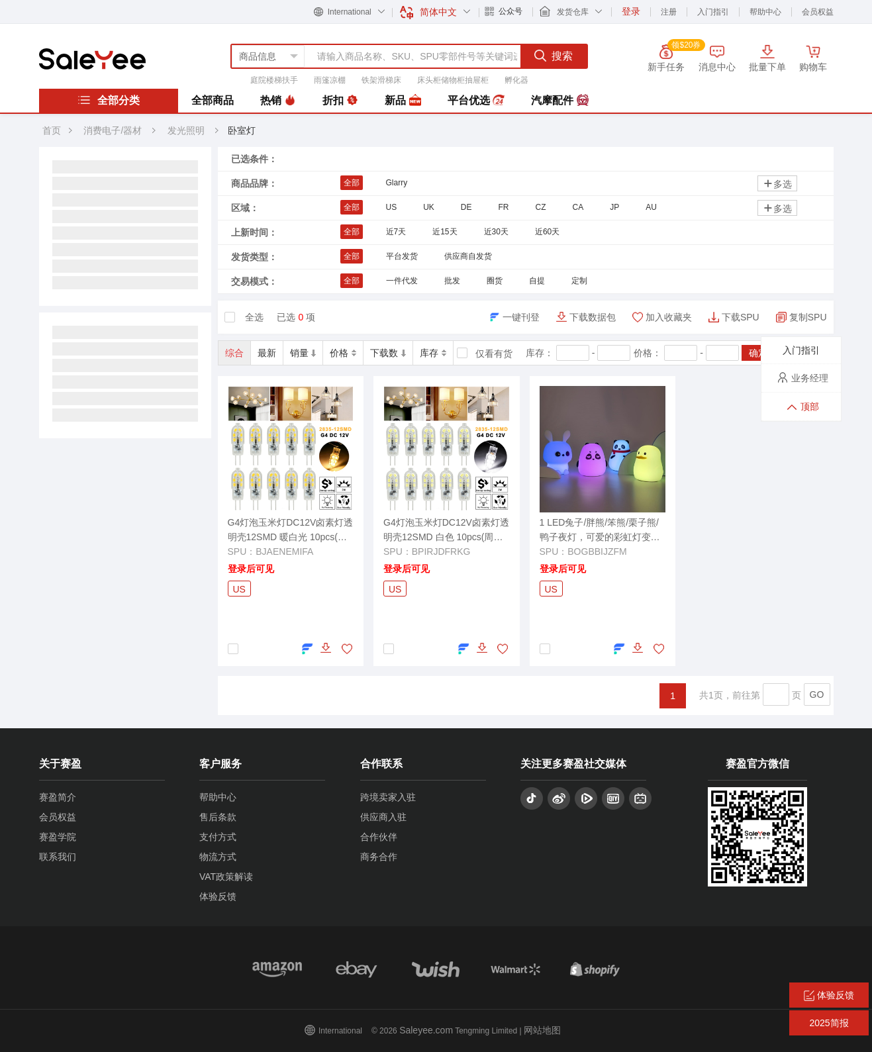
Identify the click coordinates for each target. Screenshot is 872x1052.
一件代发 (402, 280)
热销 (278, 100)
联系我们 (57, 856)
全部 (352, 182)
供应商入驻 (383, 817)
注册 (669, 12)
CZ (541, 207)
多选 (777, 183)
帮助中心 (765, 12)
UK (428, 207)
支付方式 (217, 837)
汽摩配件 (559, 100)
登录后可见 (251, 568)
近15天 (444, 231)
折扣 (340, 100)
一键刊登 (521, 317)
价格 (343, 353)
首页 (51, 130)
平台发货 (402, 256)
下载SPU (740, 317)
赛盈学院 (57, 837)
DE (466, 207)
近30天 (496, 231)
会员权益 (818, 12)
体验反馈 (217, 896)
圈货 (495, 280)
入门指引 (713, 12)
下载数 (388, 353)
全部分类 (108, 100)
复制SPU (808, 317)
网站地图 (542, 1030)
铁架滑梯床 (381, 80)
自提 (537, 280)
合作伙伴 (378, 837)
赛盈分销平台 (92, 59)
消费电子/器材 (112, 130)
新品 (402, 100)
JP (614, 207)
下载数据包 (592, 317)
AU (651, 207)
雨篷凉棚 (330, 80)
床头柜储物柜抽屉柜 (453, 80)
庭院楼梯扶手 (274, 80)
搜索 (553, 56)
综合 (234, 353)
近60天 (547, 231)
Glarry (397, 182)
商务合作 (378, 856)
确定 (758, 353)
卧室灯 (242, 130)
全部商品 (212, 100)
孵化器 (516, 80)
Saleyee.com (426, 1030)
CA (578, 207)
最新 (267, 353)
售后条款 (217, 817)
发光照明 (187, 130)
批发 (452, 280)
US (391, 207)
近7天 (396, 231)
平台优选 (476, 100)
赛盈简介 (57, 797)
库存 (433, 353)
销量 (303, 353)
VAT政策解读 (226, 876)
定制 (579, 280)
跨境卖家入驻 (388, 797)
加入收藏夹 (669, 317)
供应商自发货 (468, 256)
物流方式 (217, 856)
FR (504, 207)
